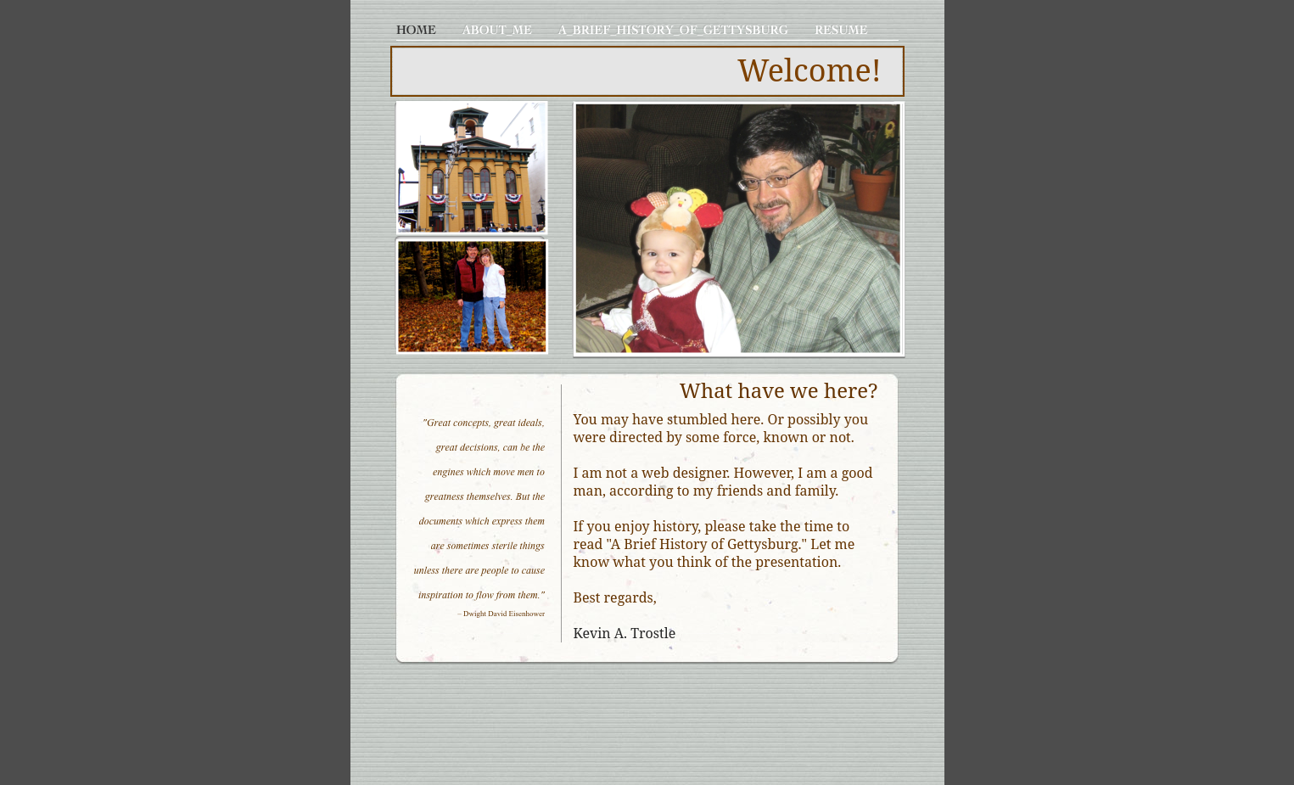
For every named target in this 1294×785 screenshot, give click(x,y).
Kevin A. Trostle (625, 633)
